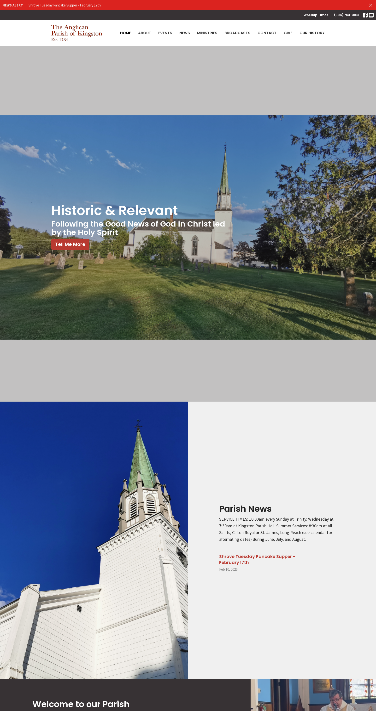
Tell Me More (70, 244)
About (144, 32)
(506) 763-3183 (346, 15)
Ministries (207, 32)
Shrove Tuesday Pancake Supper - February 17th (65, 5)
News (184, 32)
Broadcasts (237, 32)
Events (165, 32)
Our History (312, 32)
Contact (267, 32)
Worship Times (316, 15)
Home (125, 32)
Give (288, 32)
